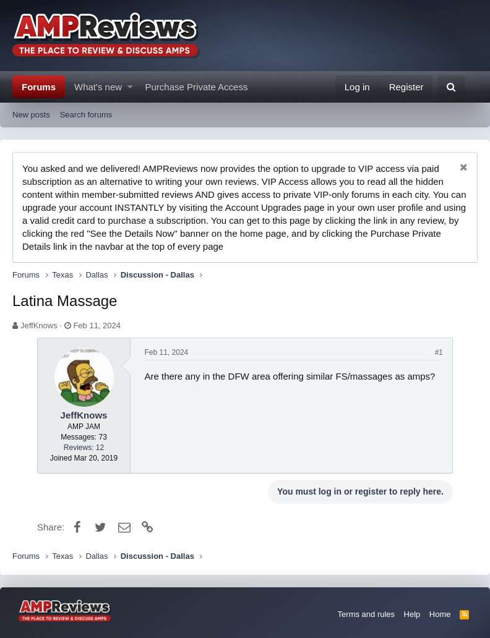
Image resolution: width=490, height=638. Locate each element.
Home (440, 614)
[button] (130, 86)
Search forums (86, 114)
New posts (31, 114)
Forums (39, 87)
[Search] (451, 86)
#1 (439, 352)
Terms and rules (366, 614)
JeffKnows (39, 325)
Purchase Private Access (196, 87)
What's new (98, 87)
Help (412, 614)
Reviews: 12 (84, 447)
